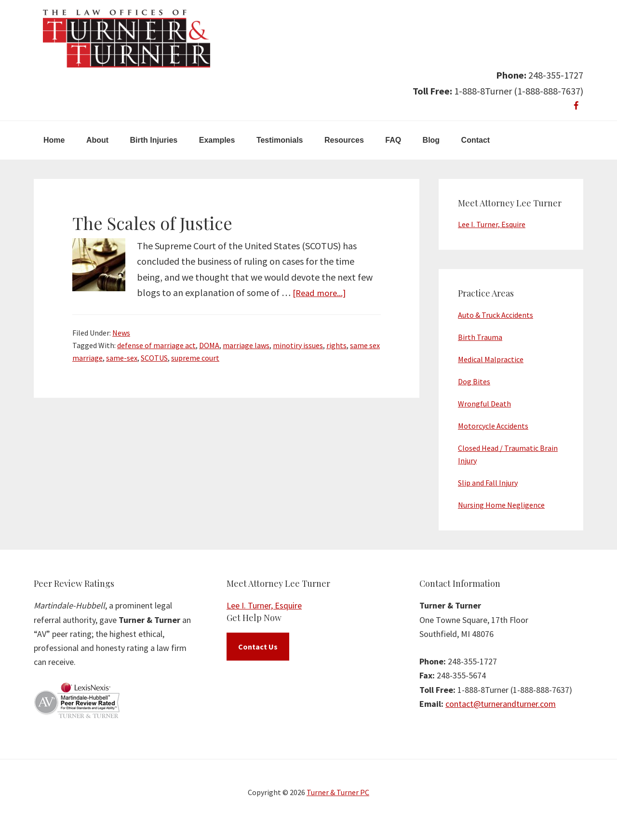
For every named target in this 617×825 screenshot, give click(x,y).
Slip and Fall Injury (488, 482)
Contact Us (258, 646)
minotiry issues (298, 345)
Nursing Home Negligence (501, 505)
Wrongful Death (484, 403)
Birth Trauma (480, 337)
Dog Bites (474, 381)
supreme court (195, 358)
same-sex (121, 358)
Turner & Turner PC (338, 792)
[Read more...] (321, 292)
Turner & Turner (126, 39)
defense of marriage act (156, 345)
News (121, 333)
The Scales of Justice (152, 222)
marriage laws (246, 345)
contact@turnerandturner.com (500, 703)
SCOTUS (154, 358)
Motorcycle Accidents (493, 426)
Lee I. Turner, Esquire (491, 224)
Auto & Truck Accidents (495, 315)
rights (336, 345)
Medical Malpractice (490, 359)
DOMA (209, 345)
